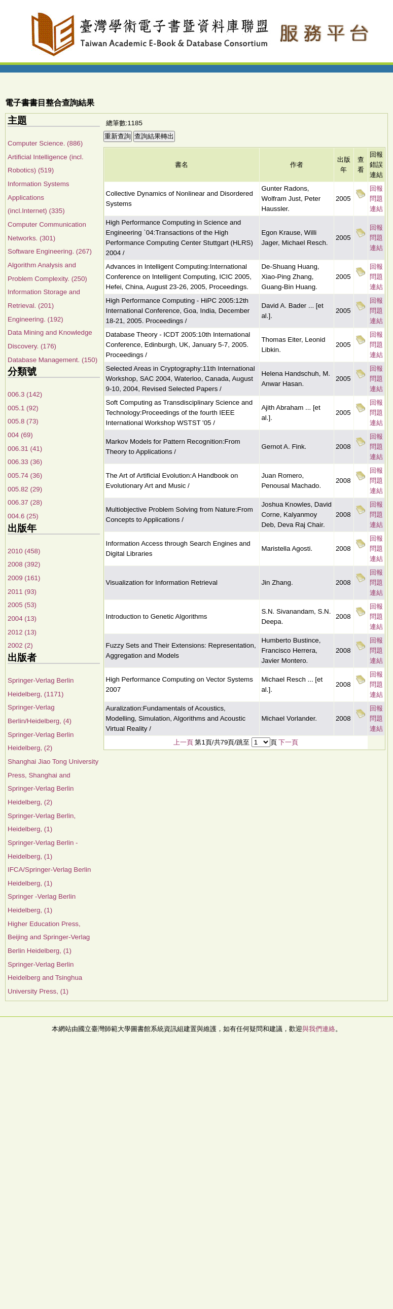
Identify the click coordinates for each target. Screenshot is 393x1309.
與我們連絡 (318, 1029)
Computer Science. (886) (45, 143)
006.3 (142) (25, 394)
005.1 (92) (23, 408)
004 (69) (20, 435)
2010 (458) (24, 551)
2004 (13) (22, 618)
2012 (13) (22, 632)
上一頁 (183, 742)
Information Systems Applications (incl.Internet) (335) (38, 197)
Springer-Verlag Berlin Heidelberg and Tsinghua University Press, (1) (45, 978)
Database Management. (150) (52, 360)
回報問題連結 (376, 199)
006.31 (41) (25, 448)
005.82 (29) (25, 489)
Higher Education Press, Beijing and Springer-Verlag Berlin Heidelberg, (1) (49, 937)
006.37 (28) (25, 502)
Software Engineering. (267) (50, 251)
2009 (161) (24, 578)
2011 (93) (22, 591)
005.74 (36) (25, 475)
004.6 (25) (23, 516)
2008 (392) (24, 564)
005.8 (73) (23, 421)
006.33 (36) (25, 462)
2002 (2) (20, 645)
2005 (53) (22, 605)
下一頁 (288, 742)
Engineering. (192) (35, 319)
